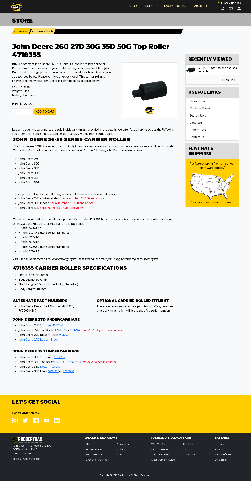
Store (133, 6)
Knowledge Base (176, 6)
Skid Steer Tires (95, 454)
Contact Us (197, 137)
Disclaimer (221, 459)
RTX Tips (187, 444)
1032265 (59, 357)
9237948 (75, 330)
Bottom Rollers (50, 366)
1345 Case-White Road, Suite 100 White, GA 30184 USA (32, 447)
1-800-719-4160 (231, 3)
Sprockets (123, 444)
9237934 (53, 371)
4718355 (60, 330)
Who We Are (158, 444)
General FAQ (198, 130)
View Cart (196, 123)
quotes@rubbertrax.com (27, 458)
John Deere (28, 95)
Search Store (198, 115)
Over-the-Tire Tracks (98, 459)
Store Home (197, 101)
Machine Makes (200, 108)
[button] (223, 8)
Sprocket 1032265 (52, 325)
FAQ (184, 449)
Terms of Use (223, 454)
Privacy (219, 449)
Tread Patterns (160, 454)
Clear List (228, 80)
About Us (201, 6)
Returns (219, 444)
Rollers (121, 449)
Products (151, 6)
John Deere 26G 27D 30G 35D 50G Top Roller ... (217, 70)
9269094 (68, 371)
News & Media (159, 449)
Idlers (120, 454)
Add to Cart (45, 111)
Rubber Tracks (94, 449)
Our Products (21, 31)
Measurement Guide (163, 459)
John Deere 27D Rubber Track (38, 339)
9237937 (64, 335)
